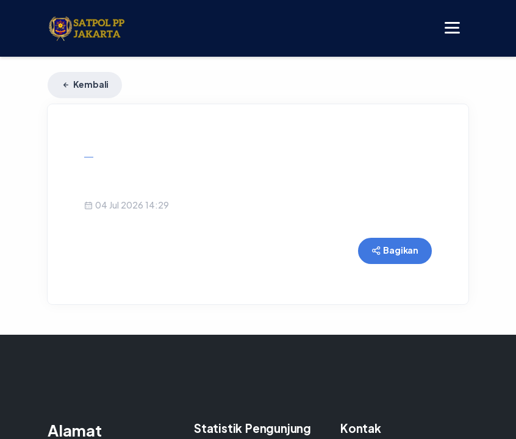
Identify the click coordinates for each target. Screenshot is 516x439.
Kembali (85, 84)
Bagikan (394, 249)
